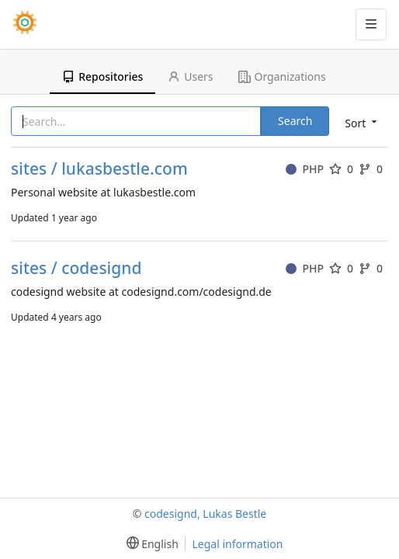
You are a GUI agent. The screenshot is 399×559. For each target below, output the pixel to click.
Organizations (282, 76)
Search (295, 120)
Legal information (237, 543)
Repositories (102, 76)
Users (190, 76)
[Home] (24, 24)
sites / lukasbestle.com (99, 168)
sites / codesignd (76, 268)
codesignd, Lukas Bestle (205, 513)
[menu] (359, 122)
